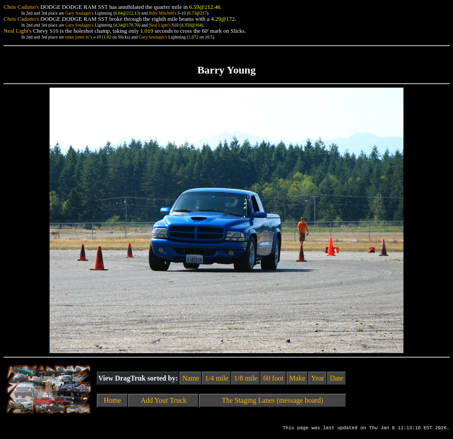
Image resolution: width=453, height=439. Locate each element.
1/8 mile (245, 378)
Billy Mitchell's (162, 13)
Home (112, 400)
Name (190, 378)
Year (317, 378)
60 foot (273, 378)
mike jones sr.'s (78, 37)
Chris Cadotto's (21, 7)
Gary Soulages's (79, 13)
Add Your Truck (164, 400)
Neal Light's (159, 25)
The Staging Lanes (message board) (272, 400)
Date (336, 378)
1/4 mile (216, 378)
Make (297, 378)
